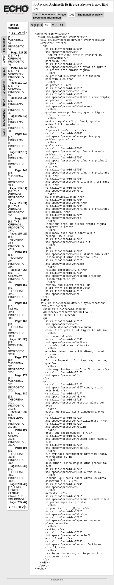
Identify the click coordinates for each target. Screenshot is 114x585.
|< (38, 25)
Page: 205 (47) (18, 502)
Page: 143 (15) (18, 97)
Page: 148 (21, 170)
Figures (4, 72)
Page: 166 (21, 321)
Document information (47, 17)
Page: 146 (21, 134)
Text (35, 14)
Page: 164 (21, 303)
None (4, 132)
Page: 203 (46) (18, 484)
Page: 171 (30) (18, 339)
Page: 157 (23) (18, 269)
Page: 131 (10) (18, 82)
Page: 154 (21, 218)
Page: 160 (21, 284)
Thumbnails (4, 45)
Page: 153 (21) (18, 203)
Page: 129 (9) (19, 67)
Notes (4, 102)
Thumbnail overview (90, 14)
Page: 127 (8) (19, 52)
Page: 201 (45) (18, 466)
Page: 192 (21, 429)
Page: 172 (21, 357)
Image (62, 14)
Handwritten (4, 88)
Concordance (4, 117)
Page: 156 (21, 251)
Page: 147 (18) (18, 152)
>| (63, 25)
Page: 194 (21, 447)
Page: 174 (21, 375)
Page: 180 (21, 393)
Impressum (57, 580)
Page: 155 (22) (18, 233)
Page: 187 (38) (18, 411)
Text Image (48, 14)
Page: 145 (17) (18, 115)
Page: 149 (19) (18, 188)
